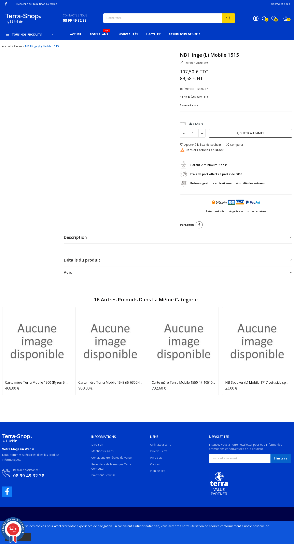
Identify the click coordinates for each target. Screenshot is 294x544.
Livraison (97, 444)
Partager (199, 224)
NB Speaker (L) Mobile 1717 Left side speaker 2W (257, 382)
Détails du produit (82, 260)
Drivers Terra (158, 451)
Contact (155, 464)
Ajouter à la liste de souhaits (201, 145)
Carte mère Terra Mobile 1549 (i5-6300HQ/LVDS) (110, 382)
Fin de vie (156, 457)
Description (75, 237)
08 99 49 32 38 (74, 20)
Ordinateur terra (160, 444)
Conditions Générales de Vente (111, 457)
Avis (68, 272)
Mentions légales (102, 451)
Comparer (234, 145)
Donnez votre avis (196, 62)
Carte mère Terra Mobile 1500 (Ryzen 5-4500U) (37, 382)
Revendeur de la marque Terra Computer (111, 466)
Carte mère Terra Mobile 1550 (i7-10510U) (184, 382)
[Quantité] (192, 133)
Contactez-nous (280, 3)
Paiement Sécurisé (103, 475)
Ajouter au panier (251, 133)
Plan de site (157, 471)
